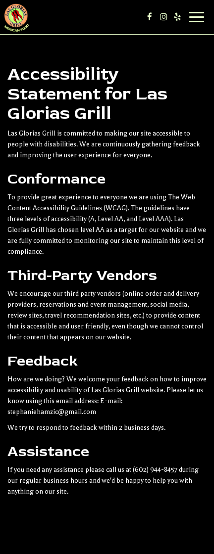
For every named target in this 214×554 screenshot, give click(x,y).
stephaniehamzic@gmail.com (51, 412)
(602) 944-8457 (155, 469)
